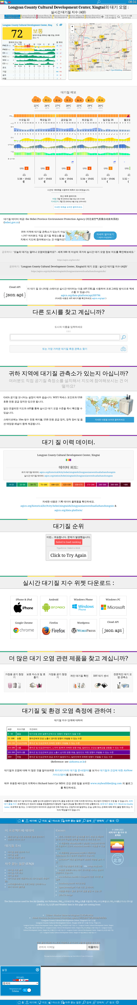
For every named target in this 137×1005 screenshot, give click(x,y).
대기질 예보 (13, 987)
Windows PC (113, 642)
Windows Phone (83, 642)
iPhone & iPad (24, 642)
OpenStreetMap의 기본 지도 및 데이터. (76, 999)
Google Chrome (24, 666)
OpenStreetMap (116, 70)
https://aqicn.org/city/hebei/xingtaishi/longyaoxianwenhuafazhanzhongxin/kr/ (68, 271)
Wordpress (83, 666)
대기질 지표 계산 (15, 985)
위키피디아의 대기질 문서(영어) (72, 882)
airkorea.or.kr (77, 873)
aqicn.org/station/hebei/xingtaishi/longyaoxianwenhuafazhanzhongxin (78, 475)
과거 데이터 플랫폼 (16, 999)
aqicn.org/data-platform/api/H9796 (80, 295)
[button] (124, 51)
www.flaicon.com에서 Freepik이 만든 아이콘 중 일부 (79, 990)
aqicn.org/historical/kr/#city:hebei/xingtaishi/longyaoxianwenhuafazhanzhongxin (67, 505)
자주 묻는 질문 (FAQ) (19, 976)
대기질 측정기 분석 (16, 969)
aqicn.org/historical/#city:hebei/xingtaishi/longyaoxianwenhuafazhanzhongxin (77, 472)
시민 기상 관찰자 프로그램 (70, 978)
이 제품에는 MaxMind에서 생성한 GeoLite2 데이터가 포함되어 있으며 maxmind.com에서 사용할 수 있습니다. (80, 958)
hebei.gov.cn (11, 222)
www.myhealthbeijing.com (106, 895)
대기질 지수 (34, 25)
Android (54, 642)
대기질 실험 (13, 967)
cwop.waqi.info (94, 978)
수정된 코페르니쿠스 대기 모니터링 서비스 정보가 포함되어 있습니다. (79, 983)
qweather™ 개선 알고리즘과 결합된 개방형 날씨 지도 (80, 973)
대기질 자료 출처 (15, 982)
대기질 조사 (13, 958)
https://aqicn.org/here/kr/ (68, 260)
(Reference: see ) (68, 857)
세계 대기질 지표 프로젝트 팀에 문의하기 (26, 949)
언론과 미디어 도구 (16, 951)
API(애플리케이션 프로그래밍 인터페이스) (27, 996)
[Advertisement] (68, 535)
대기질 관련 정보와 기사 (18, 964)
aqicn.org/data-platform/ (68, 510)
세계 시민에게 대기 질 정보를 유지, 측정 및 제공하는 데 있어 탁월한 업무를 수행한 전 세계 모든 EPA (80, 950)
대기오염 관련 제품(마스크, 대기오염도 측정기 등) (27, 992)
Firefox (54, 666)
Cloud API (113, 666)
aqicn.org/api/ (98, 298)
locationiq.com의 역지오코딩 (72, 995)
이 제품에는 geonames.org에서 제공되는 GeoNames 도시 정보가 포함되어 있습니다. (76, 966)
